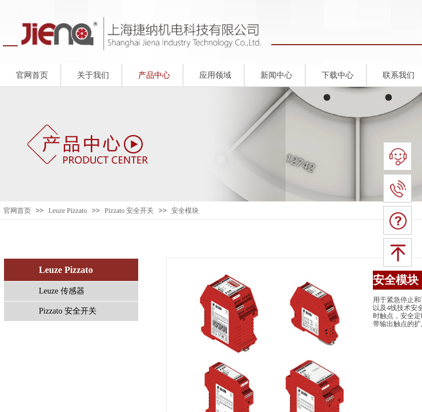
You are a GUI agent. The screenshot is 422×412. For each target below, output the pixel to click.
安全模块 (185, 211)
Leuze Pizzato (68, 211)
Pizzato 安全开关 (129, 211)
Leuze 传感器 (62, 291)
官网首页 (17, 211)
